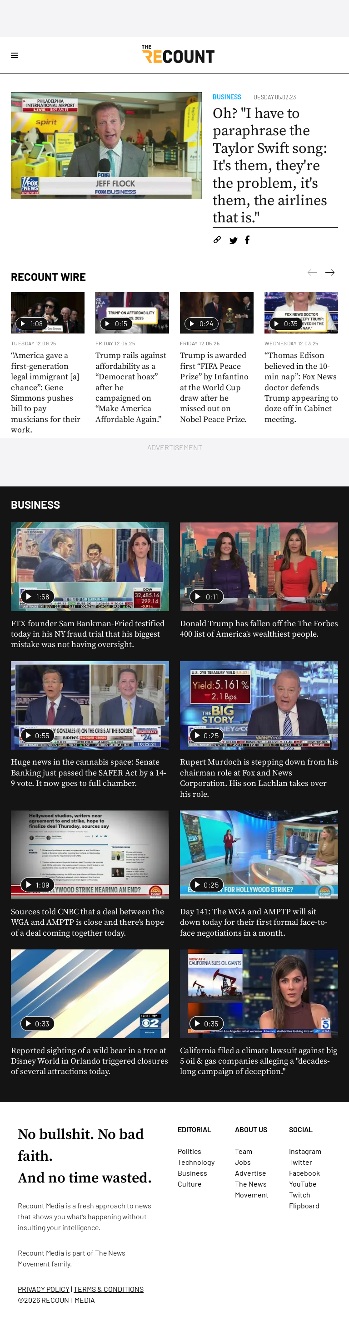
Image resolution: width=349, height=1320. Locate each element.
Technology (196, 1162)
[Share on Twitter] (233, 241)
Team (243, 1151)
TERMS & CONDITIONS (109, 1289)
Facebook (304, 1172)
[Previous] (330, 274)
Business (227, 97)
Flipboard (304, 1205)
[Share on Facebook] (247, 241)
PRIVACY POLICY (44, 1289)
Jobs (243, 1162)
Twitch (299, 1194)
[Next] (312, 274)
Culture (190, 1183)
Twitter (300, 1162)
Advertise (250, 1172)
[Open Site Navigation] (14, 55)
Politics (189, 1151)
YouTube (303, 1183)
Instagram (305, 1151)
